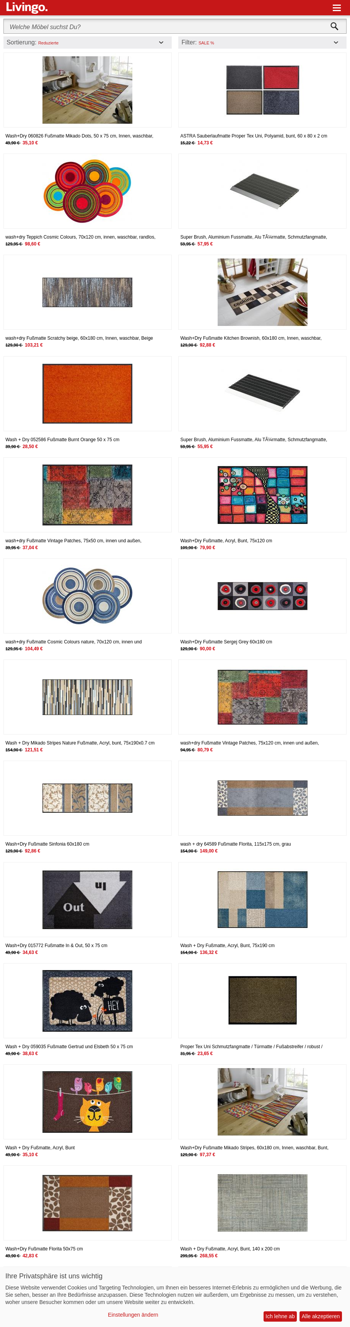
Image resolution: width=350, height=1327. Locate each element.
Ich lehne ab (280, 1316)
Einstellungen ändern (133, 1315)
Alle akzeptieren (321, 1316)
